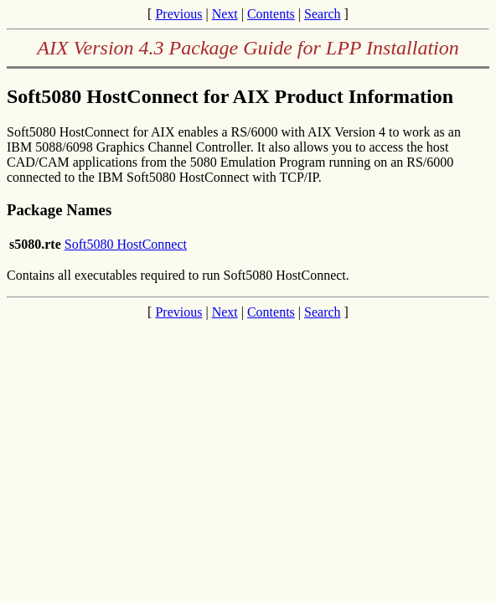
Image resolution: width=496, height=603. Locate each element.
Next (225, 14)
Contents (271, 14)
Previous (178, 14)
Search (322, 14)
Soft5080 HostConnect (126, 244)
